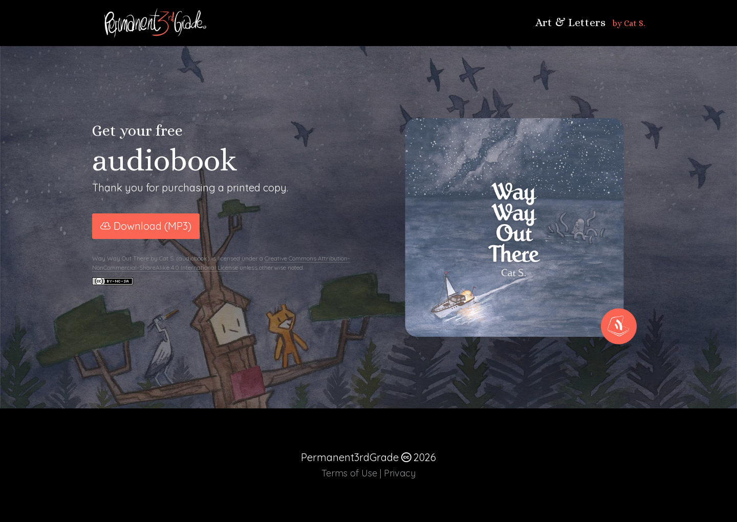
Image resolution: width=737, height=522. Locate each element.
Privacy (400, 473)
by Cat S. (629, 23)
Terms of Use (349, 473)
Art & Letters (570, 23)
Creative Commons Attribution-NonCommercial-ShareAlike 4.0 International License (221, 262)
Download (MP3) (152, 226)
